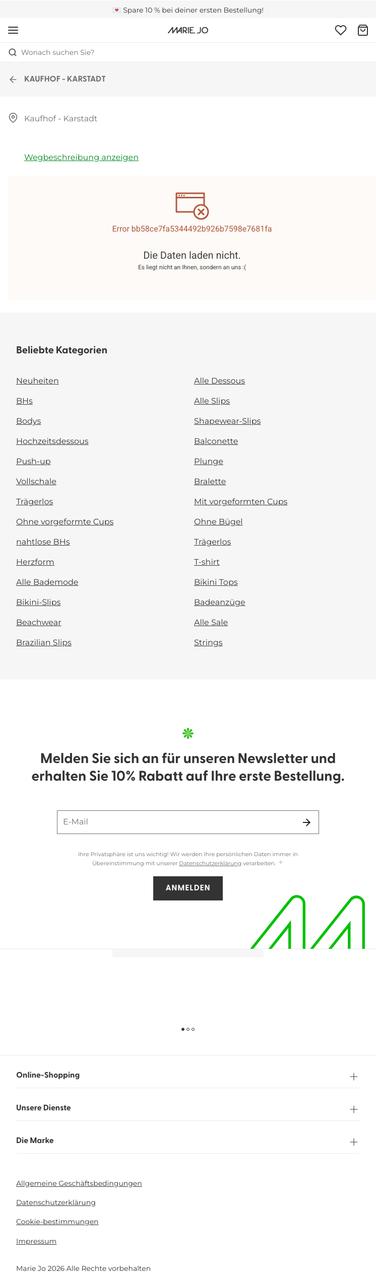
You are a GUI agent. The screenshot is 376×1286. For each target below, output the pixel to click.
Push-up (33, 462)
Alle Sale (211, 623)
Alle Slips (212, 401)
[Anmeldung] (341, 30)
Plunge (208, 462)
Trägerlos (34, 502)
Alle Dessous (219, 381)
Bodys (28, 421)
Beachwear (38, 623)
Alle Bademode (47, 582)
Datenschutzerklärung (210, 863)
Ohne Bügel (218, 522)
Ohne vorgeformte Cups (64, 522)
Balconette (216, 441)
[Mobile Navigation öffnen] (13, 30)
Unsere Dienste (188, 1109)
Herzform (35, 562)
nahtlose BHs (43, 542)
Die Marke (188, 1142)
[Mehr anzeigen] (281, 863)
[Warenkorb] (363, 30)
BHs (24, 401)
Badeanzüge (219, 603)
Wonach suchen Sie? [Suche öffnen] (51, 52)
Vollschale (36, 482)
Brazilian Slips (44, 643)
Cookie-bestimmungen (57, 1221)
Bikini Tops (216, 582)
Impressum (36, 1241)
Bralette (210, 482)
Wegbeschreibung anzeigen (81, 158)
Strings (208, 643)
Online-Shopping (188, 1077)
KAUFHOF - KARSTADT (57, 79)
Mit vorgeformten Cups (240, 502)
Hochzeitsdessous (52, 441)
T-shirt (207, 562)
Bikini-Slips (38, 603)
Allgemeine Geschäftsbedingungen (79, 1183)
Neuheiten (37, 381)
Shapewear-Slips (227, 421)
